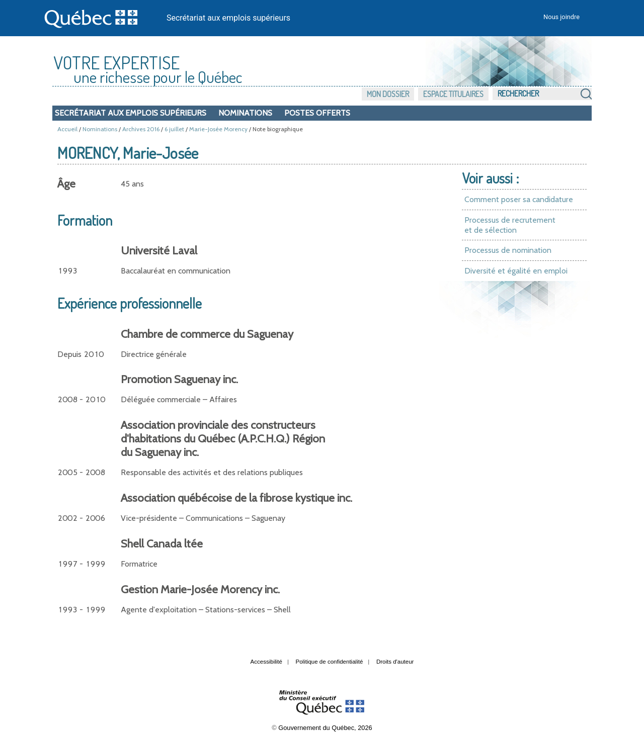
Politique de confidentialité (329, 662)
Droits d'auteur (395, 662)
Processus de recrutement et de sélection (509, 225)
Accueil (67, 129)
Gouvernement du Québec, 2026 (325, 727)
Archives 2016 (140, 129)
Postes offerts (317, 113)
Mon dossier (388, 94)
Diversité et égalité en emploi (516, 271)
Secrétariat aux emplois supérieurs (228, 18)
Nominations (245, 113)
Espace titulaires (453, 94)
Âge (66, 184)
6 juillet (174, 129)
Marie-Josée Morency (218, 129)
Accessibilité (266, 662)
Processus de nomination (507, 250)
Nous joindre (561, 17)
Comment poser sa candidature (518, 199)
